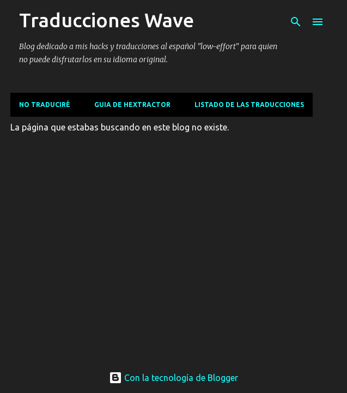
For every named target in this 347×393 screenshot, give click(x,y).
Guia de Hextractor (132, 104)
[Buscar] (295, 22)
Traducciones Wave (106, 20)
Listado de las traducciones (249, 104)
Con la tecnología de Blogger (173, 378)
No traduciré (44, 104)
